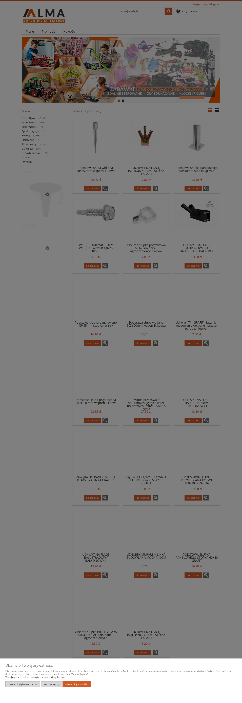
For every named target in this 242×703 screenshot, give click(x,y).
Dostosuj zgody (51, 684)
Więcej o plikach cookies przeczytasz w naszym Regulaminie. (35, 677)
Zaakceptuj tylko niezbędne (23, 684)
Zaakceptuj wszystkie (76, 684)
